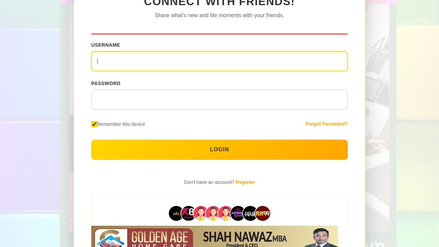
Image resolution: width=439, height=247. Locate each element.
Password (105, 83)
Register (245, 182)
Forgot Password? (327, 124)
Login (219, 149)
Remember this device (121, 124)
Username (105, 45)
